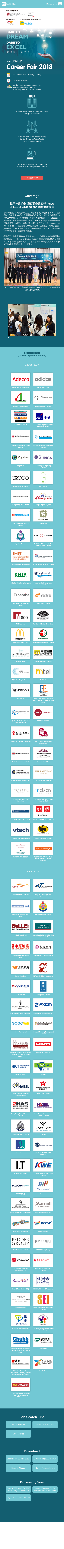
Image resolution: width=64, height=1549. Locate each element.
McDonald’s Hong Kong (20, 643)
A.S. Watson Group (20, 425)
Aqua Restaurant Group (43, 406)
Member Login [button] (52, 4)
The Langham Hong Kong (43, 781)
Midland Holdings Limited (43, 661)
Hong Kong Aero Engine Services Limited (20, 1095)
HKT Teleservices (20, 1075)
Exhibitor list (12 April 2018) (18, 1467)
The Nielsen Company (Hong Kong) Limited (43, 800)
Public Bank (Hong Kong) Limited (43, 1270)
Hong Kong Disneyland (43, 505)
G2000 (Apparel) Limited (20, 486)
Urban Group (43, 1349)
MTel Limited (43, 680)
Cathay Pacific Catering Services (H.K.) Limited (43, 936)
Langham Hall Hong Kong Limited (43, 584)
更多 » (29, 244)
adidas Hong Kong (43, 388)
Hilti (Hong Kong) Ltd (43, 1053)
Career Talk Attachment (45, 1476)
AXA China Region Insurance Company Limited (43, 426)
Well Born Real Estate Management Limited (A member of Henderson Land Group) (20, 1373)
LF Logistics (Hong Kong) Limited (20, 605)
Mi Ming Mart (20, 661)
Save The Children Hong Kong (20, 742)
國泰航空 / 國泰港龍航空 (20, 857)
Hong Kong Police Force (20, 1135)
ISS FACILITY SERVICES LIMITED (43, 1154)
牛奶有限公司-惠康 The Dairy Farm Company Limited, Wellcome (20, 1395)
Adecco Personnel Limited (20, 388)
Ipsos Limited (20, 1153)
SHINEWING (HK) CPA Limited (43, 1289)
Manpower (43, 1194)
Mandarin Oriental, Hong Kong (43, 624)
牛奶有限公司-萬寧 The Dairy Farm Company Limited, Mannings (43, 859)
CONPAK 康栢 (20, 995)
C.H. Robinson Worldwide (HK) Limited (43, 446)
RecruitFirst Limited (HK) (20, 1289)
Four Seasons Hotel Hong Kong (20, 1014)
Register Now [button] (32, 178)
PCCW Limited (43, 1232)
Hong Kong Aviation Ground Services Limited (43, 1115)
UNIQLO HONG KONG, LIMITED (43, 820)
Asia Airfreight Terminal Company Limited (43, 895)
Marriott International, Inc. (43, 1213)
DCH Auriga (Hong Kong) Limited (43, 467)
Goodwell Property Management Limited (43, 1033)
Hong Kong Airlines (43, 1094)
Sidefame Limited (20, 1308)
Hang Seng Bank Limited (20, 505)
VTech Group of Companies (20, 838)
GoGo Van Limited (20, 1032)
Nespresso (20, 699)
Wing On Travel (43, 1371)
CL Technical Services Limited (43, 976)
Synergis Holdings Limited (20, 1328)
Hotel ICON (43, 524)
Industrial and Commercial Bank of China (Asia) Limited (43, 545)
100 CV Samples (18, 1433)
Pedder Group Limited (20, 1250)
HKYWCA (43, 1075)
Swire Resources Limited (20, 762)
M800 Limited (20, 624)
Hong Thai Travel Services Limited (20, 525)
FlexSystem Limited (43, 995)
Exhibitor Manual (18, 1476)
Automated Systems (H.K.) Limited (20, 916)
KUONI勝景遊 (20, 1194)
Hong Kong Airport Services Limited (20, 1115)
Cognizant (20, 466)
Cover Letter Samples (45, 1433)
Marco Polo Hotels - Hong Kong (20, 1213)
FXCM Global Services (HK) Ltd (43, 1014)
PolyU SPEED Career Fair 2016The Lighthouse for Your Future (45, 1497)
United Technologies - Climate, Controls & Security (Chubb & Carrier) (20, 1351)
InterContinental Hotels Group (20, 565)
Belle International (20, 935)
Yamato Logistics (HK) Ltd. (43, 838)
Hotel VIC (43, 1135)
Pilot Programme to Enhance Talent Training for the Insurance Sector (43, 701)
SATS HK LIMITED (43, 721)
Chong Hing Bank (20, 976)
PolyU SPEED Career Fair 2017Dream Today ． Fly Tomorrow (18, 1497)
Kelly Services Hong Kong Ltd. (20, 583)
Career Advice (18, 1442)
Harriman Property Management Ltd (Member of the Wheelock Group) (20, 1055)
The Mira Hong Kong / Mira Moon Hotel (20, 800)
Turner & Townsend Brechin (20, 820)
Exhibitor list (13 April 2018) (45, 1467)
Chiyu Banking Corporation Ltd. (43, 956)
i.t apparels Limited (20, 1174)
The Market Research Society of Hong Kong (43, 1329)
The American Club (43, 762)
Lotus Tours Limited (43, 604)
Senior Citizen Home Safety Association (43, 743)
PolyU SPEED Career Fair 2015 (18, 1506)
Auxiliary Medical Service (43, 915)
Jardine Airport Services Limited (43, 565)
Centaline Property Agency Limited (20, 957)
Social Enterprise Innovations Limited (43, 1309)
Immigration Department (20, 544)
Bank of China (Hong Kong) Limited (20, 446)
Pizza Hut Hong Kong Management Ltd (20, 1270)
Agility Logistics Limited (20, 894)
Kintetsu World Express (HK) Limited (43, 1175)
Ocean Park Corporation (20, 1232)
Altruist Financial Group (20, 406)
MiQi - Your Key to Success (20, 680)
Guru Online (43, 486)
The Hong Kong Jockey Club (20, 781)
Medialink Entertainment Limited (43, 643)
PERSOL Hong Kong (43, 1250)
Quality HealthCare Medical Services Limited (20, 722)
